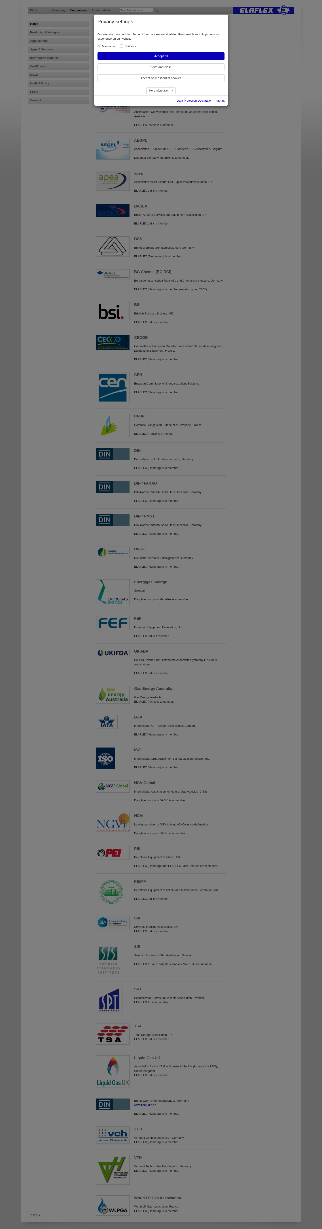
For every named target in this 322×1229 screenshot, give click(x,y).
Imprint (220, 100)
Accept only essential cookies (161, 78)
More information (159, 90)
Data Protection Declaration (194, 100)
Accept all (161, 56)
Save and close (161, 67)
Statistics (130, 46)
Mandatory (109, 46)
